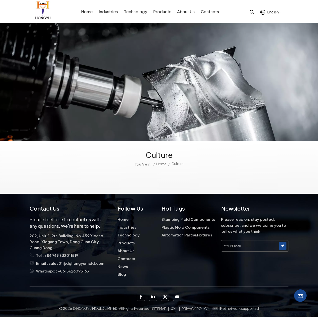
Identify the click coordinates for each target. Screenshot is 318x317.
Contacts (210, 11)
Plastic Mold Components (185, 227)
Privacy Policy (195, 308)
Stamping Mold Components (188, 219)
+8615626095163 (73, 271)
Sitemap (159, 308)
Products (162, 11)
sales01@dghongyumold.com (76, 263)
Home (87, 11)
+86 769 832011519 (61, 255)
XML (174, 308)
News (123, 266)
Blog (122, 274)
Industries (108, 11)
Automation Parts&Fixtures (186, 234)
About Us (186, 11)
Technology (135, 11)
